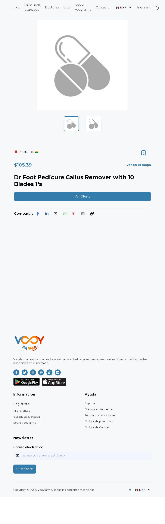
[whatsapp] (64, 213)
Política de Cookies (97, 427)
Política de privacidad (98, 421)
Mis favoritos (21, 410)
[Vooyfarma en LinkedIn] (58, 372)
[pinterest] (73, 213)
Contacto (103, 7)
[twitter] (55, 213)
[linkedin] (46, 213)
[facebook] (37, 213)
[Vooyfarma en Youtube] (41, 372)
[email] (82, 213)
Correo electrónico (28, 447)
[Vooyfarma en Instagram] (33, 372)
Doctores (52, 7)
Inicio (16, 7)
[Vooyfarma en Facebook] (16, 372)
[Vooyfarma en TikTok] (49, 372)
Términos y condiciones (100, 415)
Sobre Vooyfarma (24, 422)
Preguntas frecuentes (99, 409)
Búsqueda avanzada (26, 416)
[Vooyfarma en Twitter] (25, 372)
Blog (66, 7)
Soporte (90, 403)
